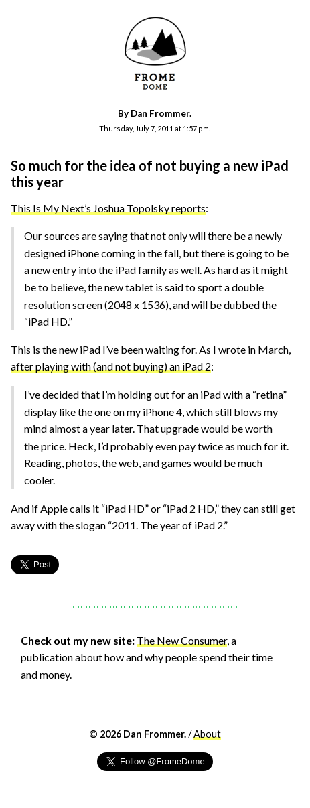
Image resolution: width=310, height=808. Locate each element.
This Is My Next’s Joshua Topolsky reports (108, 208)
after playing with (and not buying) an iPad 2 (111, 366)
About (207, 734)
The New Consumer (182, 640)
